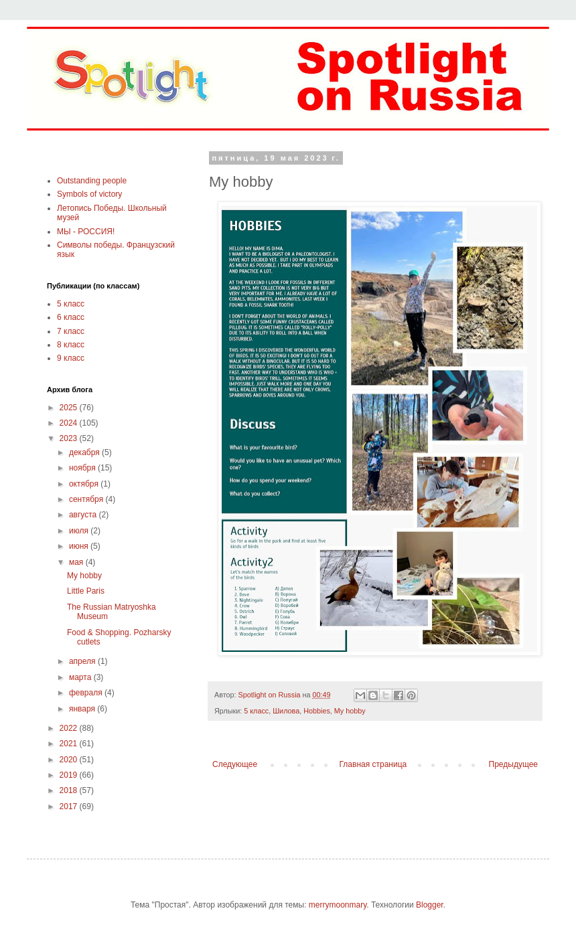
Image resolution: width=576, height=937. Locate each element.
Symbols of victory (89, 194)
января (83, 708)
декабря (85, 452)
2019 (70, 775)
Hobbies (316, 711)
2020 (70, 759)
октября (84, 484)
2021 (70, 743)
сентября (87, 499)
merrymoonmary (337, 905)
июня (79, 546)
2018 (70, 790)
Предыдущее (513, 764)
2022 (70, 728)
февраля (86, 692)
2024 (70, 423)
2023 (70, 438)
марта (81, 677)
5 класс (256, 711)
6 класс (70, 317)
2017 (70, 806)
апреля (83, 661)
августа (84, 514)
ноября (83, 468)
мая (77, 562)
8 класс (70, 344)
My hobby (350, 711)
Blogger (429, 905)
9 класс (70, 358)
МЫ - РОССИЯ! (86, 231)
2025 (70, 407)
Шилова (286, 711)
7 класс (70, 331)
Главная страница (373, 764)
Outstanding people (92, 180)
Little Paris (85, 591)
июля (79, 530)
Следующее (234, 764)
